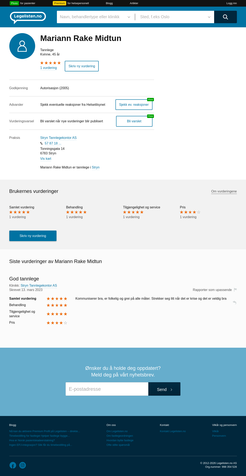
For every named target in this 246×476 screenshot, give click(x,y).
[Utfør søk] (225, 17)
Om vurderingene (224, 191)
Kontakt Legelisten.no (173, 431)
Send (162, 389)
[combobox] (94, 17)
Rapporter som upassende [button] (212, 290)
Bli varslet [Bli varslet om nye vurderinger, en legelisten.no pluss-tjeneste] (134, 121)
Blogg (109, 3)
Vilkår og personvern (224, 425)
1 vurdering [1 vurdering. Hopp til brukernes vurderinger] (48, 68)
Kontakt (164, 425)
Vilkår (215, 431)
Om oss (111, 425)
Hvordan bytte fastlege (120, 440)
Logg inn (232, 3)
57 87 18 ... (53, 143)
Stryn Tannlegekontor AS (58, 137)
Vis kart (45, 158)
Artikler (134, 3)
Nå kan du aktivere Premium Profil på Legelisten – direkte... (44, 431)
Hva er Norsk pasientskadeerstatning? (32, 440)
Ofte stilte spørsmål (118, 444)
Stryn (96, 167)
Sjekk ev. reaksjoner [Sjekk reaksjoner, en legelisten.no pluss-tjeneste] (134, 104)
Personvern (219, 435)
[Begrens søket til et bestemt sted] (174, 17)
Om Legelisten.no (117, 431)
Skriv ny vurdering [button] (81, 66)
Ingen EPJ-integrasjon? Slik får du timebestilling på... (40, 444)
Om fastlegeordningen (120, 435)
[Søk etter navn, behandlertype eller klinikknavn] (94, 17)
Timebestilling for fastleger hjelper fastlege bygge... (39, 435)
